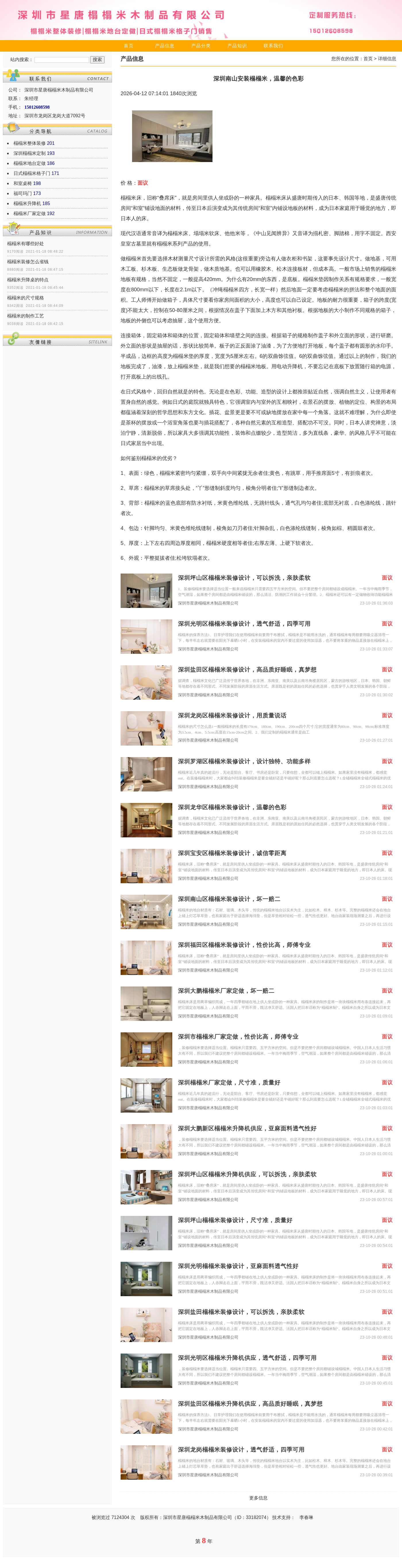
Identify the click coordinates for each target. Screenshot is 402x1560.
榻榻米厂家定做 (29, 213)
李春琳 (306, 1517)
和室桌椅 (22, 183)
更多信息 (258, 1497)
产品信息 (165, 45)
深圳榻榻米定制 (29, 153)
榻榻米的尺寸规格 (25, 297)
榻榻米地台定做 (29, 163)
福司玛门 (22, 193)
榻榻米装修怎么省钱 (28, 261)
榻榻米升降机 (27, 203)
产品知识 (237, 45)
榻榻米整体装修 (29, 143)
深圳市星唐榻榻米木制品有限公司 (208, 603)
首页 (129, 45)
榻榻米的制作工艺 (25, 315)
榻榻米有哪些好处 (25, 243)
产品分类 (201, 45)
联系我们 (273, 45)
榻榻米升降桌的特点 (28, 279)
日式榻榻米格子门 (31, 173)
